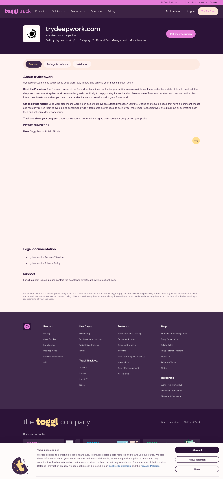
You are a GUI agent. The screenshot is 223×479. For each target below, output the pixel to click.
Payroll (82, 351)
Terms (173, 362)
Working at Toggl (192, 422)
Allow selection (197, 450)
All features (123, 374)
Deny (197, 459)
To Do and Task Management (109, 40)
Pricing (111, 11)
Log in (185, 2)
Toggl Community (169, 339)
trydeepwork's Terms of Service (46, 257)
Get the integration (181, 33)
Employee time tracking (90, 339)
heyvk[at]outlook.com (104, 279)
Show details (159, 473)
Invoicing (122, 351)
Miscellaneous (138, 40)
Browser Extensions (53, 356)
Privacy (164, 362)
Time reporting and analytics (131, 356)
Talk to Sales (167, 345)
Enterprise (96, 11)
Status (164, 368)
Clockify (83, 367)
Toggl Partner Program (172, 351)
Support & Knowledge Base (174, 333)
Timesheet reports (127, 345)
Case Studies (49, 339)
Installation (82, 64)
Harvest (83, 373)
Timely (82, 385)
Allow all (197, 440)
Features (34, 64)
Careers (213, 2)
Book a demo (173, 11)
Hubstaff (83, 379)
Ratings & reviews (57, 64)
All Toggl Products (170, 2)
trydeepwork (63, 40)
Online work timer (126, 339)
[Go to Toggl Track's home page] (18, 11)
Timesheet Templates (171, 390)
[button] (41, 11)
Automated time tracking (130, 333)
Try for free (207, 11)
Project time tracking (89, 345)
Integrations (123, 362)
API (44, 362)
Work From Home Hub (171, 385)
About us (203, 2)
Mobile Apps (49, 345)
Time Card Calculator (171, 396)
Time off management (128, 368)
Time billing (84, 333)
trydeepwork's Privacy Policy (44, 263)
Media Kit (165, 356)
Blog (194, 2)
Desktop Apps (50, 351)
